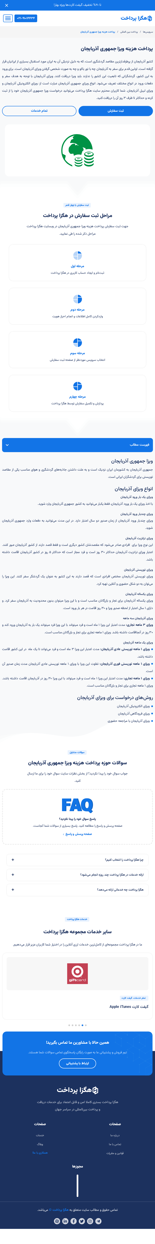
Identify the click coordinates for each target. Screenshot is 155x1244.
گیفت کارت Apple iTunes (129, 1007)
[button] (86, 1025)
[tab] (77, 867)
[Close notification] (6, 5)
